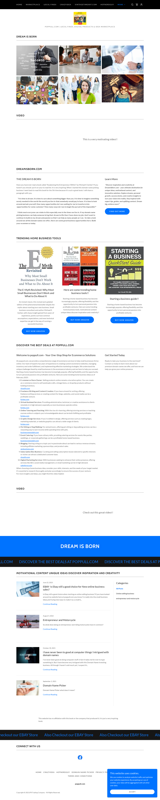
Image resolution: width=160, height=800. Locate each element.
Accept (134, 792)
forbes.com (25, 400)
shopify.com (25, 389)
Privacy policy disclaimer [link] (110, 772)
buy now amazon (35, 331)
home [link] (19, 5)
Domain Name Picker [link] (83, 772)
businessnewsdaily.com (30, 433)
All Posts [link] (119, 589)
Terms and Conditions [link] (80, 776)
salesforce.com (26, 466)
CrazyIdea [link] (65, 5)
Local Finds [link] (50, 5)
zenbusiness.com (27, 449)
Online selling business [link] (125, 594)
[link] (137, 4)
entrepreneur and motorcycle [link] (127, 599)
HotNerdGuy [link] (107, 5)
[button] (122, 4)
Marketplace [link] (33, 5)
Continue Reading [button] (50, 604)
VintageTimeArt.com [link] (86, 5)
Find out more (117, 212)
